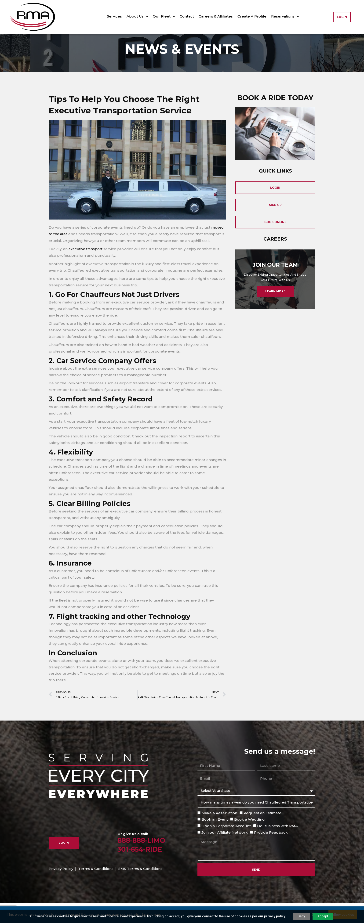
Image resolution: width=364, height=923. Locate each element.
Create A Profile (251, 16)
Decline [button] (318, 914)
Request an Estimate (262, 831)
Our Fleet (164, 16)
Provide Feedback (271, 851)
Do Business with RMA (277, 844)
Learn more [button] (151, 914)
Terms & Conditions (95, 887)
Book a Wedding (249, 838)
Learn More (275, 313)
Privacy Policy (61, 887)
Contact (187, 16)
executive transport (86, 267)
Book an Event (214, 838)
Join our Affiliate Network (224, 851)
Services (114, 16)
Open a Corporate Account (226, 844)
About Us (137, 16)
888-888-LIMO (142, 859)
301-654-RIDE (140, 868)
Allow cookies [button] (343, 914)
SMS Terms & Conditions (140, 887)
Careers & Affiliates (216, 16)
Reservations (285, 16)
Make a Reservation (219, 831)
